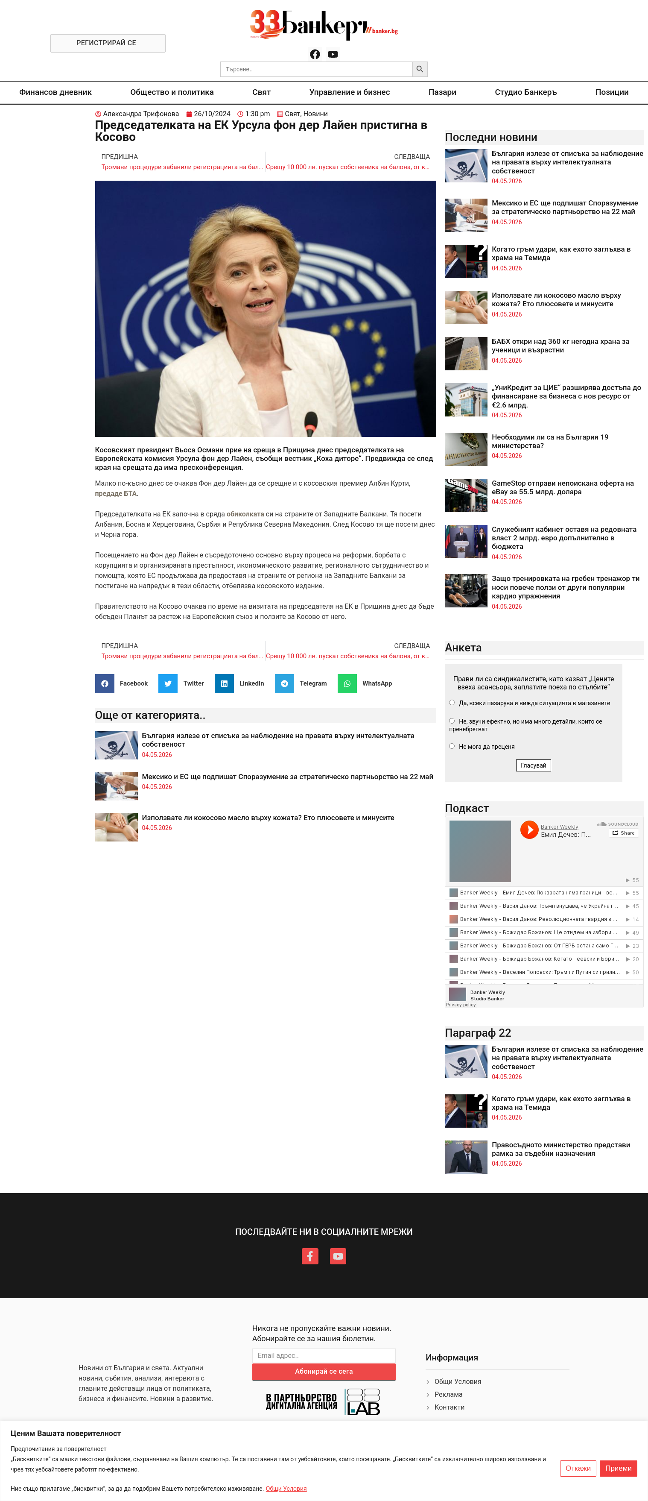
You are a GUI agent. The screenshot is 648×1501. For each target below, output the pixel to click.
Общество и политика (172, 92)
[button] (125, 683)
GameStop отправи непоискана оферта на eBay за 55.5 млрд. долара (563, 487)
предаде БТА (116, 494)
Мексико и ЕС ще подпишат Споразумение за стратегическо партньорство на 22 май (288, 776)
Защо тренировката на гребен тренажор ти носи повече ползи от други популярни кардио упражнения (565, 587)
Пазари (442, 92)
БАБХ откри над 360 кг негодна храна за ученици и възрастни (560, 345)
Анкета (463, 647)
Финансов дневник (55, 92)
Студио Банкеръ (526, 92)
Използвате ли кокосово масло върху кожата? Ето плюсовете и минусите (268, 817)
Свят (261, 92)
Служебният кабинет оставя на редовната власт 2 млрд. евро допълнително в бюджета (564, 538)
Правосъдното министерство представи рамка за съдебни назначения (561, 1149)
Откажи (578, 1468)
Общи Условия (286, 1488)
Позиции (612, 92)
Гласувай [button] (533, 765)
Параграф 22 (478, 1032)
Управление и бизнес (349, 92)
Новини (316, 114)
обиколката (246, 514)
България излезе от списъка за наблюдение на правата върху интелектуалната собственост (567, 162)
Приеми (618, 1468)
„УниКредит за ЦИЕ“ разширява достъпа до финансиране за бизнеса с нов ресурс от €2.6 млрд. (566, 396)
